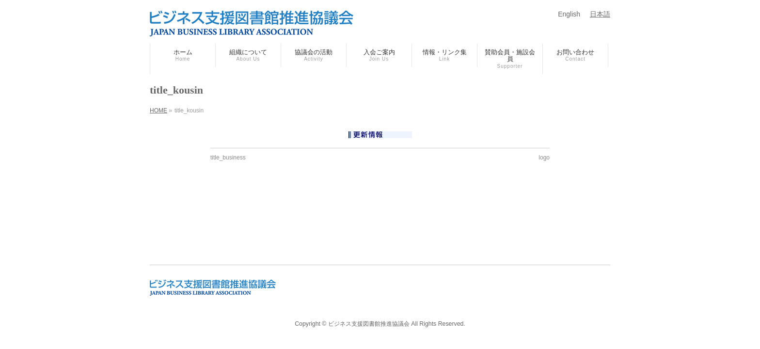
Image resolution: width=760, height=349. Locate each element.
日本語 (600, 14)
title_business (228, 157)
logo (544, 157)
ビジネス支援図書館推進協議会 (369, 323)
